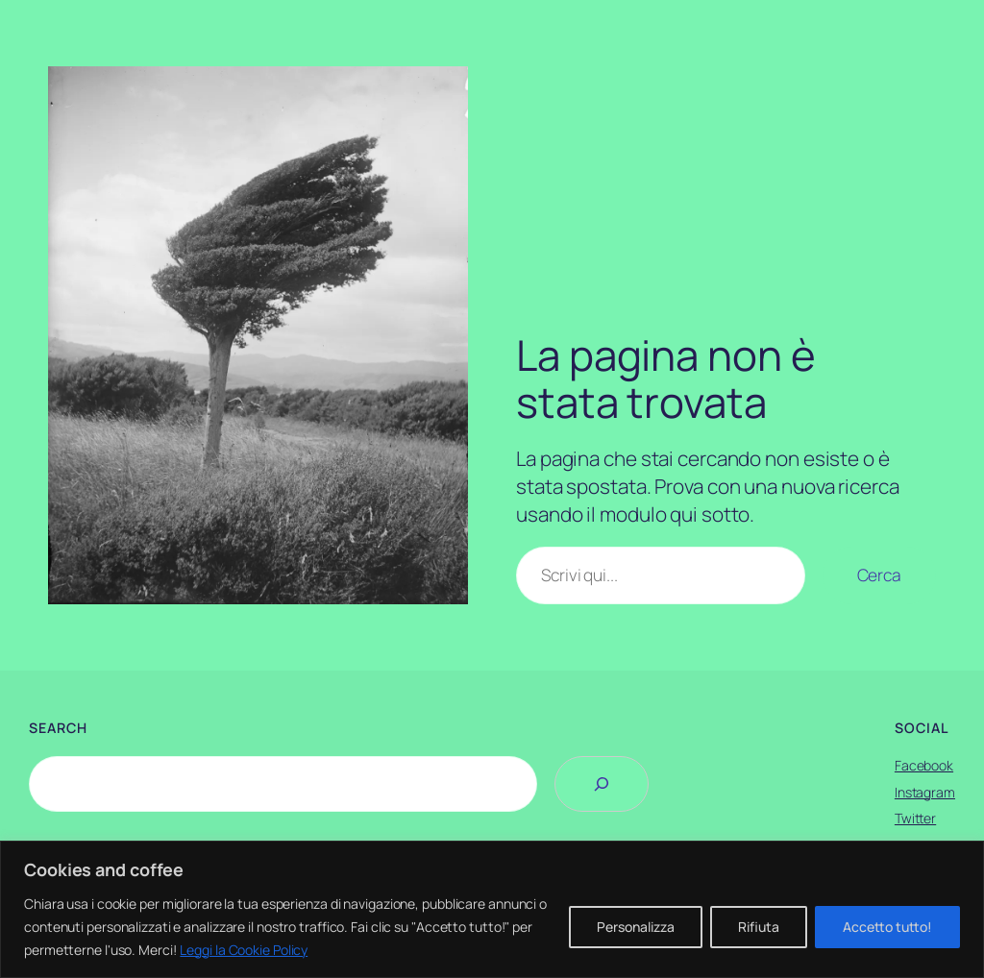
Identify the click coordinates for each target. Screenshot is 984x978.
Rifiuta (758, 926)
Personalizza (636, 926)
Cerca (879, 574)
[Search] (601, 784)
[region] (492, 909)
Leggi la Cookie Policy (244, 950)
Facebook (924, 765)
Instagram (925, 792)
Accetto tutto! (887, 926)
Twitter (915, 818)
